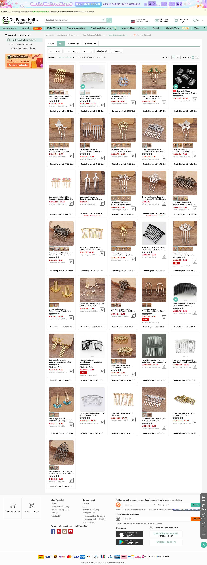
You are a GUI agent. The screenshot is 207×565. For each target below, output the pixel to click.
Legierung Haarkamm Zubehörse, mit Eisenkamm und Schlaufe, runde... (61, 311)
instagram (64, 531)
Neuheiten (32, 28)
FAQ (84, 506)
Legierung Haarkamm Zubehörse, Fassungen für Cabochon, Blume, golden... (121, 255)
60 (173, 57)
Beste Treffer (65, 57)
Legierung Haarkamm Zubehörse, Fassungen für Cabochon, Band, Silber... (121, 204)
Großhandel (73, 44)
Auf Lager (88, 51)
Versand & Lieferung (91, 510)
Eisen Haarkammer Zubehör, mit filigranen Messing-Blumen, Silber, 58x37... (153, 199)
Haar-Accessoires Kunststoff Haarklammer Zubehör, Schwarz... (184, 306)
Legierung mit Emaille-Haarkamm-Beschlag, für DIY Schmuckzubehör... (60, 421)
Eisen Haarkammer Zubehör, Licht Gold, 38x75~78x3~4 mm (91, 248)
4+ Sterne (55, 51)
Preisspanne (117, 51)
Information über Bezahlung (94, 516)
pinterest (59, 531)
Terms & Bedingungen (60, 510)
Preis (102, 57)
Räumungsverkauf (76, 28)
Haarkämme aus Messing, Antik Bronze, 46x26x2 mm (92, 305)
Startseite (50, 35)
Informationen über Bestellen (94, 519)
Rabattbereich (101, 51)
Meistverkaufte (91, 57)
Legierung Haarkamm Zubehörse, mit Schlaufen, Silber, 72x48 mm (90, 151)
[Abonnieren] (156, 519)
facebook (53, 531)
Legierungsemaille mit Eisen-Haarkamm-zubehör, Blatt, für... (61, 198)
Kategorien (8, 28)
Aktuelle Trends (177, 28)
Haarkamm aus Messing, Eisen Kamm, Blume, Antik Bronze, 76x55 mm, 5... (61, 255)
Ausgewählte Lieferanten (134, 28)
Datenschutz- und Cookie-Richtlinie (186, 510)
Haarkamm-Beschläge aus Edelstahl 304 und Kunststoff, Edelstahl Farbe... (184, 362)
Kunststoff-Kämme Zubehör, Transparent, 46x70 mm (184, 93)
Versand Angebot (72, 51)
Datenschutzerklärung (60, 506)
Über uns (54, 503)
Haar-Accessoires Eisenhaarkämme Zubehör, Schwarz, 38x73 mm (90, 362)
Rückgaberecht (89, 513)
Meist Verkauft (54, 28)
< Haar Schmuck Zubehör (20, 44)
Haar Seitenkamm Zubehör (23, 48)
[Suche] (86, 20)
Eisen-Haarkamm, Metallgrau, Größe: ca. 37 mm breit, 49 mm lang (154, 249)
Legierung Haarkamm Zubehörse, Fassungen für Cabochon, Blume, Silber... (183, 255)
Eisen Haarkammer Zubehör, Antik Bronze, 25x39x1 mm (184, 414)
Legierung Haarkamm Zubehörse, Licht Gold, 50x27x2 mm (154, 311)
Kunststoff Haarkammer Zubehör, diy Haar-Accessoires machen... (153, 362)
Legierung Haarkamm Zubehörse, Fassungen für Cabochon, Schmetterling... (59, 151)
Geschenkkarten (89, 522)
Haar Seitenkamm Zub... (118, 35)
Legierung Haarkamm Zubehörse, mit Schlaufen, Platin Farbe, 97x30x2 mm (90, 199)
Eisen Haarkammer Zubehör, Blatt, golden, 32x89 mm (122, 366)
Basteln (156, 28)
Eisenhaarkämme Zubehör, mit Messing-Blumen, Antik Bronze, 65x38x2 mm (61, 474)
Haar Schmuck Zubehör (92, 35)
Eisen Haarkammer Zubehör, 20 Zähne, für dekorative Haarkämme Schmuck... (92, 415)
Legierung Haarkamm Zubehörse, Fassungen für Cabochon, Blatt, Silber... (183, 151)
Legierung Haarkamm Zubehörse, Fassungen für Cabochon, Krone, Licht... (121, 151)
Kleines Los (90, 44)
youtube (70, 531)
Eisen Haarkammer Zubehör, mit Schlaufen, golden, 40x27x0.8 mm (60, 98)
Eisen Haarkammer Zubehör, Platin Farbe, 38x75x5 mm (91, 97)
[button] (205, 28)
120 (178, 57)
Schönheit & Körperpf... (67, 35)
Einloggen (164, 20)
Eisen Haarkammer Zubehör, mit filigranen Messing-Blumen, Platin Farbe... (153, 151)
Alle (61, 44)
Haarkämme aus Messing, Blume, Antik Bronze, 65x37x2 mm (122, 311)
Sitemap (54, 513)
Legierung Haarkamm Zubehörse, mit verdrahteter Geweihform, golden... (59, 362)
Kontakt (86, 503)
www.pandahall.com (40, 12)
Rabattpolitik (56, 516)
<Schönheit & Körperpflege (24, 40)
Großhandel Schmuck (104, 28)
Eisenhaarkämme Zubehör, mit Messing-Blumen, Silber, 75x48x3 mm (153, 421)
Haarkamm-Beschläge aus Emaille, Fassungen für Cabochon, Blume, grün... (152, 98)
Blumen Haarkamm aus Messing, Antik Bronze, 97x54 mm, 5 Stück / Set (184, 204)
